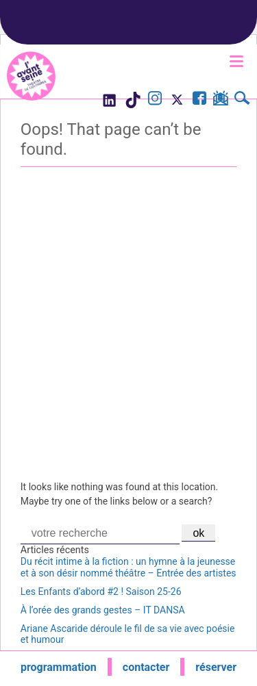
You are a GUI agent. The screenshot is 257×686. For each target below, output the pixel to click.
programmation (59, 667)
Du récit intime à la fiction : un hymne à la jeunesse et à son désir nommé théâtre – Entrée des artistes (128, 567)
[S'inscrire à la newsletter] (220, 100)
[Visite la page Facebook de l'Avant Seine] (199, 100)
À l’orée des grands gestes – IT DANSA (103, 610)
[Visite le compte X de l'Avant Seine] (177, 104)
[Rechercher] (242, 100)
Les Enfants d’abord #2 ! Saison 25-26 (101, 591)
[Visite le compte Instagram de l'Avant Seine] (155, 100)
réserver (215, 667)
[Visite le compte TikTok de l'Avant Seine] (132, 104)
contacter (146, 667)
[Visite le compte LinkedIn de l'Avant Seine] (108, 104)
